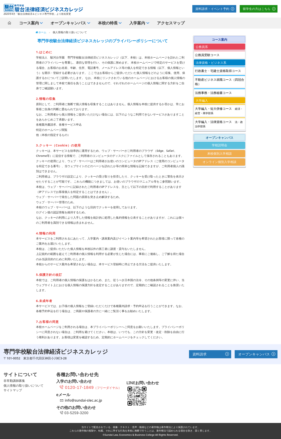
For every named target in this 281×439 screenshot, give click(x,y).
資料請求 (200, 354)
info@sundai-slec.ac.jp (83, 400)
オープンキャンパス (254, 354)
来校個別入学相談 (219, 153)
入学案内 (137, 23)
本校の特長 (108, 23)
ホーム (40, 32)
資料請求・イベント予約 (212, 9)
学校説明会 (219, 145)
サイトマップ (13, 390)
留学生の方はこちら (256, 9)
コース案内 (29, 23)
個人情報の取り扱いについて (23, 385)
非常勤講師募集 (14, 381)
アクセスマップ (171, 23)
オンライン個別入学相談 (219, 162)
